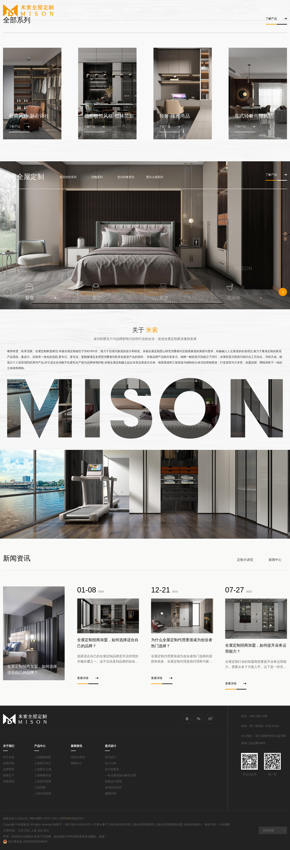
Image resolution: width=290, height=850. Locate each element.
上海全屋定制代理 (119, 824)
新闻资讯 (241, 10)
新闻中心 (275, 559)
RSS (47, 818)
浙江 (46, 830)
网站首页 (77, 10)
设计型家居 (112, 769)
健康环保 (110, 793)
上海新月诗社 (42, 763)
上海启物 (40, 787)
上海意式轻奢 (42, 781)
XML (54, 818)
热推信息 (8, 818)
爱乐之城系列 (154, 177)
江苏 (21, 830)
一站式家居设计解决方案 (120, 775)
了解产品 (276, 18)
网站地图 (35, 818)
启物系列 (97, 177)
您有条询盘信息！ (73, 818)
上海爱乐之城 (42, 769)
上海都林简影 (42, 757)
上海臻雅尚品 (42, 775)
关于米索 (104, 10)
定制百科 (214, 10)
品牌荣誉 (8, 769)
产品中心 (159, 10)
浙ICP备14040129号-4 (79, 824)
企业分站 (22, 818)
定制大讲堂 (245, 559)
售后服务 (269, 10)
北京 (40, 830)
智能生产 (8, 775)
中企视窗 (224, 824)
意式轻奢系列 (125, 177)
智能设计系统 (113, 781)
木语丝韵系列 (68, 177)
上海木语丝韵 (42, 793)
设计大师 (110, 763)
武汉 (27, 830)
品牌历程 (8, 763)
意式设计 (187, 10)
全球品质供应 (113, 787)
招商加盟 (132, 10)
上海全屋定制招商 (142, 824)
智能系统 (8, 781)
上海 (33, 830)
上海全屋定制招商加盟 (168, 824)
